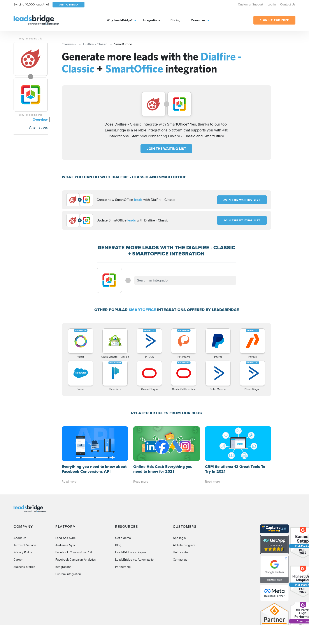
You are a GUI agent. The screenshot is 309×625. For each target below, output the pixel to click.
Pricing (175, 20)
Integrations (151, 20)
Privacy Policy (23, 552)
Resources (198, 20)
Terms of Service (25, 545)
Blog (118, 545)
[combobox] (185, 280)
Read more (69, 481)
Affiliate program (184, 545)
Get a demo (123, 538)
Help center (181, 552)
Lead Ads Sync (65, 538)
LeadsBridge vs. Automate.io (134, 559)
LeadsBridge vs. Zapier (130, 552)
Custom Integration (68, 574)
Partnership (123, 567)
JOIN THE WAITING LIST (166, 148)
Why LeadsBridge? (119, 20)
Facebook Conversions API (73, 552)
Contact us (180, 559)
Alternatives (38, 127)
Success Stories (24, 567)
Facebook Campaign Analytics (75, 559)
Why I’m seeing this (30, 38)
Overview (40, 119)
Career (18, 559)
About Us (20, 538)
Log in (271, 4)
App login (179, 538)
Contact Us (287, 4)
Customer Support (250, 4)
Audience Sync (65, 545)
